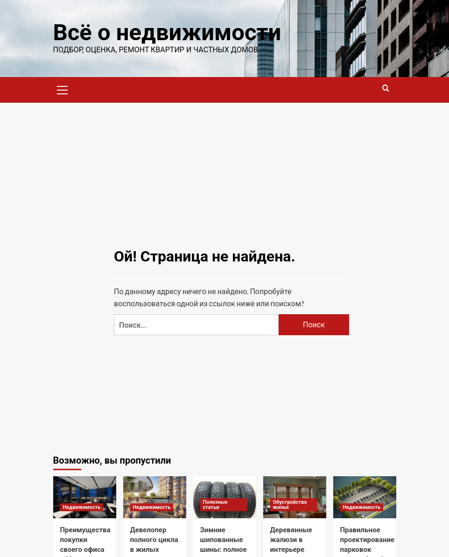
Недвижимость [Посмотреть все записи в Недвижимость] (82, 507)
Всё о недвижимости (167, 32)
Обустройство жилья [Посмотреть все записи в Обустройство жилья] (290, 504)
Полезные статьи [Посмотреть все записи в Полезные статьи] (215, 504)
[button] (62, 88)
